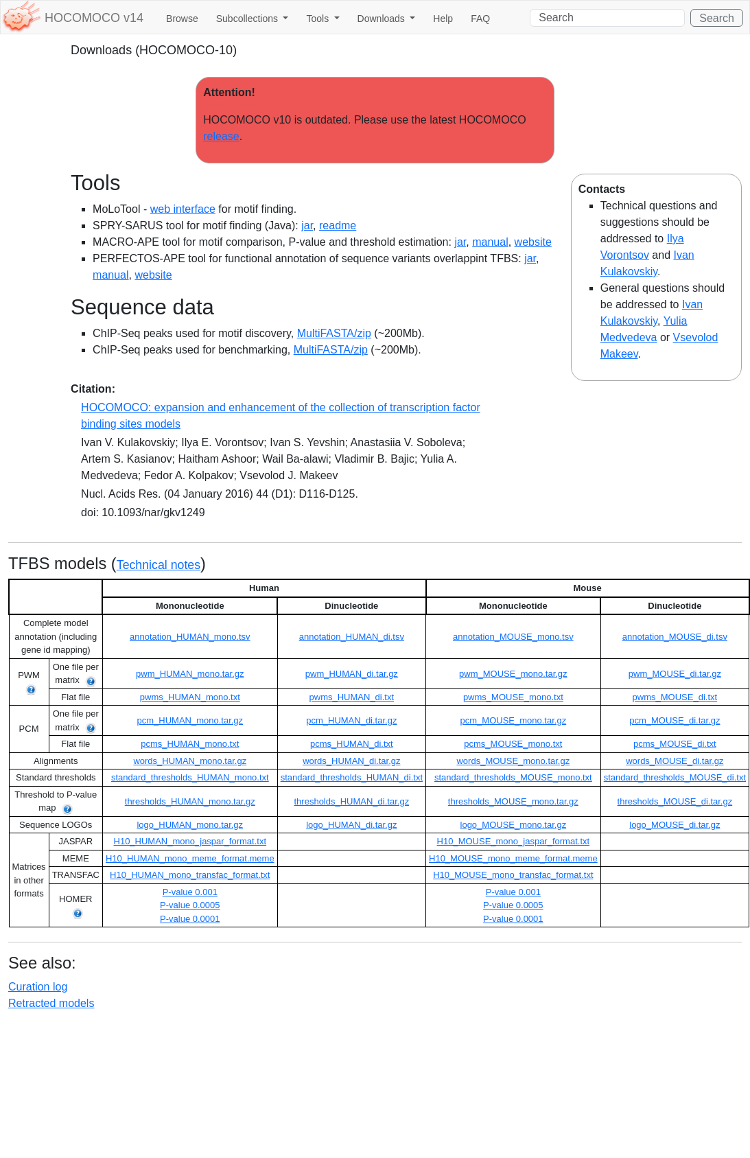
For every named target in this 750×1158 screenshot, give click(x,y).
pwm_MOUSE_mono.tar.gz (513, 674)
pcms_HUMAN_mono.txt (190, 744)
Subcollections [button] (248, 18)
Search (716, 18)
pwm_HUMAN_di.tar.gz (351, 674)
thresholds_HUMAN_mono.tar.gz (190, 801)
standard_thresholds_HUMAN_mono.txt (190, 777)
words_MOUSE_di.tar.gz (674, 761)
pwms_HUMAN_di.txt (352, 697)
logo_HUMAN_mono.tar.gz (190, 825)
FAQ (480, 18)
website (533, 242)
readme (337, 225)
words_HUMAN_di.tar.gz (351, 761)
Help (443, 18)
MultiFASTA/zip (334, 333)
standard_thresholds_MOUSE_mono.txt (513, 777)
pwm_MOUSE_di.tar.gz (675, 674)
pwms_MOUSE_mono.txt (513, 697)
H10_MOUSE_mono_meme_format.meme (513, 858)
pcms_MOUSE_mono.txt (513, 744)
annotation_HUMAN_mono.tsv (190, 637)
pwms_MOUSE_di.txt (675, 697)
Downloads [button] (383, 18)
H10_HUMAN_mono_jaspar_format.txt (190, 841)
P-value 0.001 (190, 892)
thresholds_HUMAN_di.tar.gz (352, 801)
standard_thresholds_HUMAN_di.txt (352, 777)
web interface (182, 209)
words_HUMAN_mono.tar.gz (189, 761)
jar (307, 225)
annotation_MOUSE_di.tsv (674, 637)
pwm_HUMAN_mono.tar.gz (190, 674)
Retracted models (51, 1003)
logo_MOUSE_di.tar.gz (674, 825)
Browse (182, 18)
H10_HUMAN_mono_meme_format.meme (190, 858)
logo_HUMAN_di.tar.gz (351, 825)
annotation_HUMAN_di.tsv (351, 637)
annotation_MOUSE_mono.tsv (513, 637)
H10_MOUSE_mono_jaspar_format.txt (513, 841)
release (221, 136)
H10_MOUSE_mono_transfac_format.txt (513, 875)
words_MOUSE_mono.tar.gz (513, 761)
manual (490, 242)
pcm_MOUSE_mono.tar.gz (513, 720)
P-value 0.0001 (190, 919)
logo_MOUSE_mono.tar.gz (513, 825)
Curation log (37, 987)
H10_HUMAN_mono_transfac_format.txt (190, 875)
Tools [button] (318, 18)
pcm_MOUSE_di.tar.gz (674, 720)
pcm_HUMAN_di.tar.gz (351, 720)
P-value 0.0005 (190, 905)
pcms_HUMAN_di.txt (351, 744)
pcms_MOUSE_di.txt (674, 744)
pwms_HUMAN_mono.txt (190, 697)
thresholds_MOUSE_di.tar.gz (675, 801)
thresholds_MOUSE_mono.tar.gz (513, 801)
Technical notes (158, 565)
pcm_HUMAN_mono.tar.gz (190, 720)
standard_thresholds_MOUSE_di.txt (675, 777)
